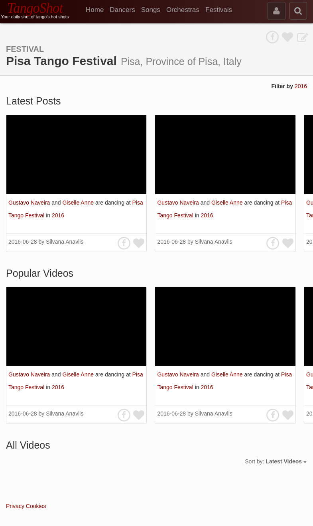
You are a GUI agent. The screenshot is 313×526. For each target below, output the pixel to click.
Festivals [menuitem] (218, 10)
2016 (301, 86)
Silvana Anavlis (64, 241)
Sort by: (276, 461)
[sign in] (276, 11)
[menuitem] (98, 10)
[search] (298, 11)
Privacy (15, 506)
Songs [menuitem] (150, 10)
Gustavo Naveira (29, 202)
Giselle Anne (78, 202)
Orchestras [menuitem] (182, 10)
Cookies (36, 506)
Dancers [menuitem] (122, 10)
